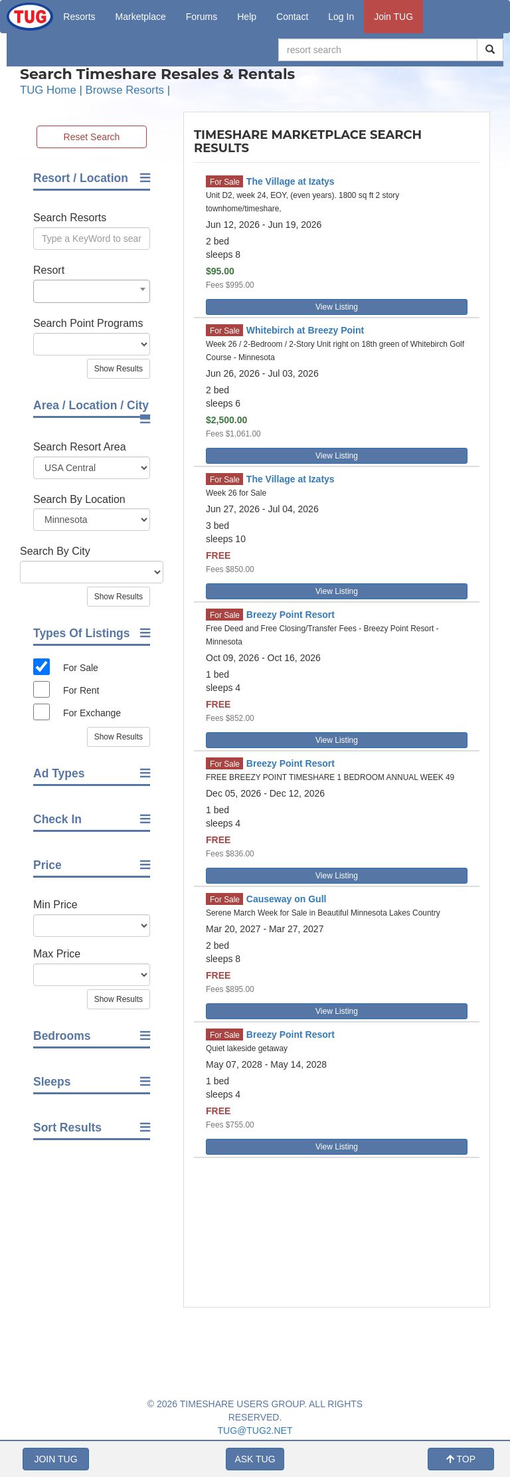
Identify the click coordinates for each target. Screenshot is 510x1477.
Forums (201, 16)
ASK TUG (254, 1459)
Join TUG (393, 16)
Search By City (55, 551)
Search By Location (79, 499)
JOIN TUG (55, 1459)
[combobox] (91, 291)
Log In (341, 16)
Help (246, 16)
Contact (292, 16)
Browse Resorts (125, 90)
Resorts (79, 16)
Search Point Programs (88, 323)
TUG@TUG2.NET (255, 1430)
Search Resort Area (79, 446)
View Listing (336, 307)
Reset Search (92, 137)
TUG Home (48, 90)
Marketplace (141, 16)
